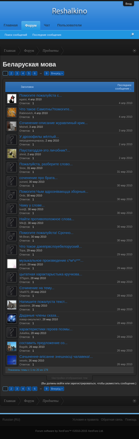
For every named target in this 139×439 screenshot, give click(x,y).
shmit (22, 154)
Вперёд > (57, 73)
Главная (11, 25)
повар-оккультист (30, 319)
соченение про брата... (38, 178)
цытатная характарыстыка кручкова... (50, 274)
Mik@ (22, 222)
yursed (23, 181)
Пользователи (69, 25)
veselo (23, 360)
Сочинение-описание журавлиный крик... (53, 123)
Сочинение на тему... (36, 288)
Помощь (131, 419)
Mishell (23, 126)
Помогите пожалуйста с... (40, 95)
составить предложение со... (43, 343)
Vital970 (24, 291)
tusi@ (22, 209)
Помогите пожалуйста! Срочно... (46, 233)
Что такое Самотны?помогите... (45, 109)
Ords (22, 195)
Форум (31, 25)
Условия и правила (85, 419)
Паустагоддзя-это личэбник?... (44, 150)
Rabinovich (26, 113)
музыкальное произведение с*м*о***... (51, 260)
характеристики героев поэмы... (45, 329)
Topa (22, 250)
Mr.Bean (24, 236)
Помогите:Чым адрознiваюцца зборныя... (53, 192)
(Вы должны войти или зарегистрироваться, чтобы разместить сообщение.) (88, 383)
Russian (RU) (11, 419)
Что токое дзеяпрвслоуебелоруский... (50, 246)
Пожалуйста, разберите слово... (46, 164)
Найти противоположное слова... (46, 219)
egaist (23, 99)
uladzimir (24, 305)
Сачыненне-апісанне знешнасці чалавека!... (56, 357)
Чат (47, 25)
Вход (128, 3)
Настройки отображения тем (69, 377)
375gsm (24, 278)
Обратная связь (112, 419)
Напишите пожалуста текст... (43, 302)
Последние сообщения (46, 34)
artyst (22, 264)
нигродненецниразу (31, 140)
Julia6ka (24, 333)
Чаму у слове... (32, 205)
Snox (22, 168)
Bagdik (23, 346)
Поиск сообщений (16, 34)
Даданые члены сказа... (39, 315)
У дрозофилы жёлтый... (39, 137)
